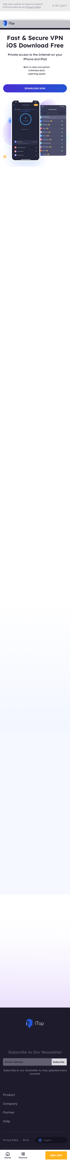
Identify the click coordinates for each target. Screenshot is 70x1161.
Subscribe (58, 1061)
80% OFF (56, 1155)
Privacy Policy (10, 1140)
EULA (26, 1140)
